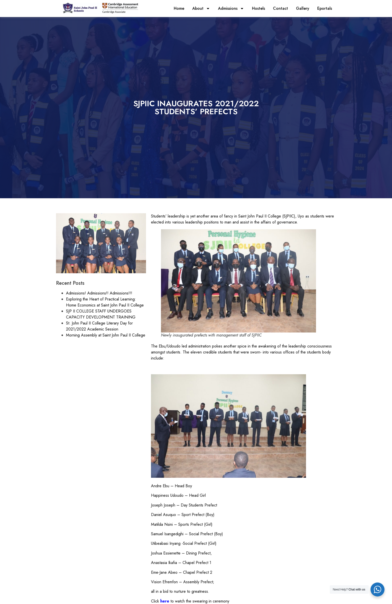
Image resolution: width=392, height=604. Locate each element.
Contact (280, 8)
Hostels (258, 8)
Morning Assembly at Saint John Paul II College (105, 335)
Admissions (231, 8)
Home (179, 8)
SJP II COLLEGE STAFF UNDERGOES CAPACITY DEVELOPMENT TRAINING (101, 314)
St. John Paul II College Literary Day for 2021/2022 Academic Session (99, 326)
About (201, 8)
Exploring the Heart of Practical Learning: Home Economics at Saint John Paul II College (105, 302)
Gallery (302, 8)
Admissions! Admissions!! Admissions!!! (99, 293)
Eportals (324, 8)
